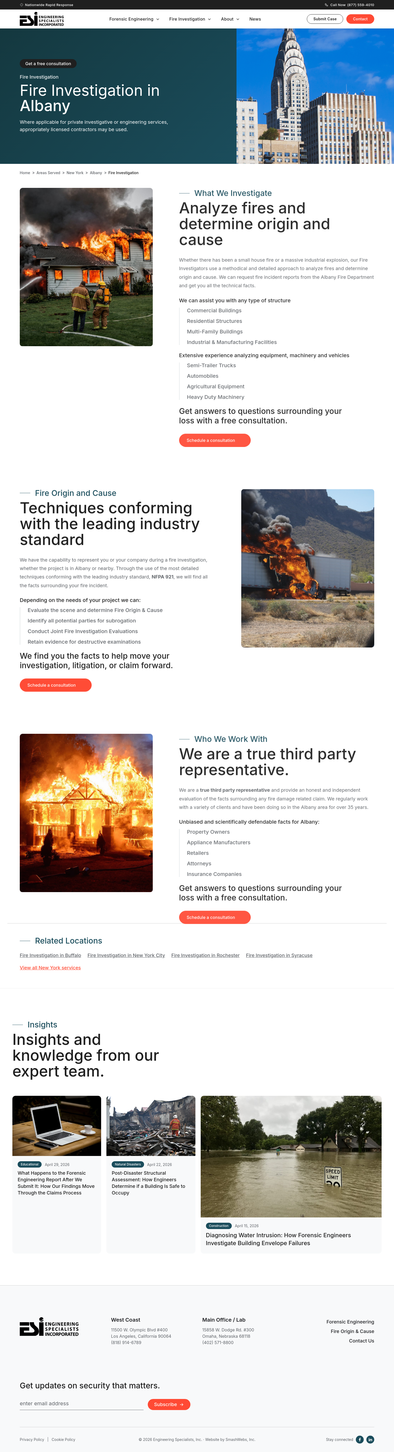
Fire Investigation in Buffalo (50, 955)
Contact (360, 19)
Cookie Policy (63, 1439)
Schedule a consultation (51, 694)
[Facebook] (360, 1440)
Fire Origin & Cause (352, 1331)
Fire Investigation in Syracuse (279, 955)
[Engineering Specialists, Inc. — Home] (42, 19)
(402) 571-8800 (218, 1342)
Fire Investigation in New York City (126, 955)
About (227, 19)
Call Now (349, 5)
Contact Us (361, 1341)
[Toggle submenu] (158, 19)
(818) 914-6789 (126, 1342)
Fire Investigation (187, 19)
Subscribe (169, 1404)
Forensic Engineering (131, 19)
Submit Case (325, 19)
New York (75, 173)
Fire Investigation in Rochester (205, 955)
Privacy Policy (32, 1439)
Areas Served (48, 173)
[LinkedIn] (370, 1440)
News (255, 19)
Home (25, 173)
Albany (96, 173)
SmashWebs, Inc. (240, 1439)
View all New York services (50, 967)
